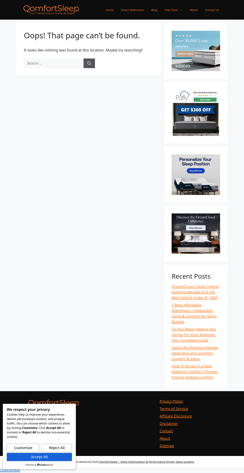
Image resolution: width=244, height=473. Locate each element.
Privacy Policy (171, 401)
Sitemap (167, 445)
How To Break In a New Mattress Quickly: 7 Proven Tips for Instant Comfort (195, 372)
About (194, 10)
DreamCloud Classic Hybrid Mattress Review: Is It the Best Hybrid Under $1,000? (195, 292)
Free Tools (175, 9)
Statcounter (10, 470)
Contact (166, 430)
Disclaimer (169, 423)
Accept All (39, 456)
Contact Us (212, 10)
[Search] (89, 63)
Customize (23, 447)
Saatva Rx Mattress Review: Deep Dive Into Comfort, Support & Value (195, 353)
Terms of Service (174, 408)
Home (110, 10)
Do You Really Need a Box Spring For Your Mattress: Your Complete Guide (194, 335)
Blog (154, 10)
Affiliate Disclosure (176, 416)
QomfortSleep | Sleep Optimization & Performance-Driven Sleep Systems (146, 462)
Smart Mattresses (132, 10)
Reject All (57, 447)
